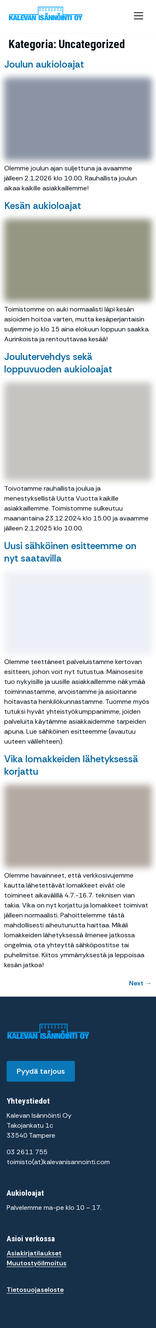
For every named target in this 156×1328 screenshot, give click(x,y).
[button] (138, 16)
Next (140, 983)
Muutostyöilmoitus (37, 1263)
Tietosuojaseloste (35, 1289)
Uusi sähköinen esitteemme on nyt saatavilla (70, 552)
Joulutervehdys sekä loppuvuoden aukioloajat (58, 362)
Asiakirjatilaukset (34, 1253)
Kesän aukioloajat (42, 205)
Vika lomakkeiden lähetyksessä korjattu (71, 765)
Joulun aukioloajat (44, 64)
